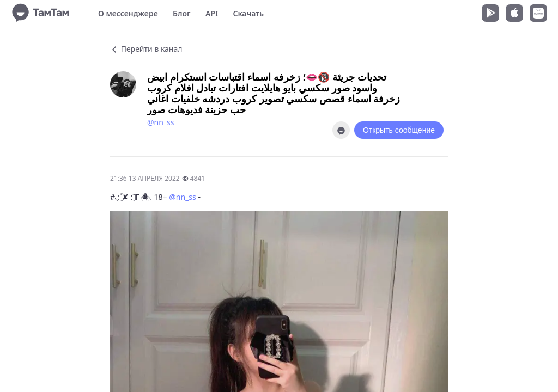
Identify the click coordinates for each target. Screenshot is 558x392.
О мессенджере (128, 13)
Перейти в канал (146, 49)
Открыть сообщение (399, 130)
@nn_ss (160, 122)
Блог (181, 13)
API (211, 13)
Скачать (248, 13)
